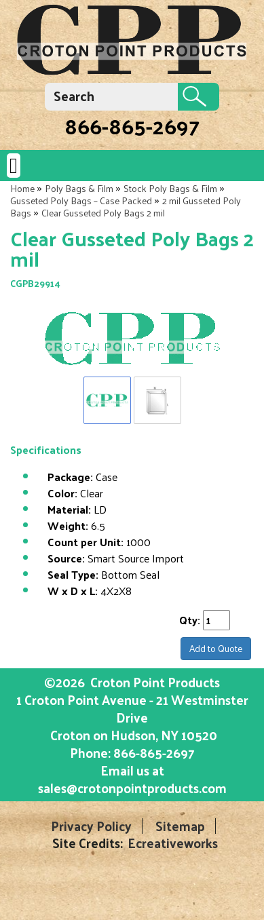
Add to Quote (215, 648)
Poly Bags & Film (79, 188)
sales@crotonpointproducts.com (132, 787)
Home (22, 188)
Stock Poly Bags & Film (170, 188)
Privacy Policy (91, 826)
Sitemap (180, 826)
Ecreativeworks (173, 843)
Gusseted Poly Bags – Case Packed (81, 200)
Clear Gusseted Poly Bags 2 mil (103, 212)
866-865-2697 (132, 125)
